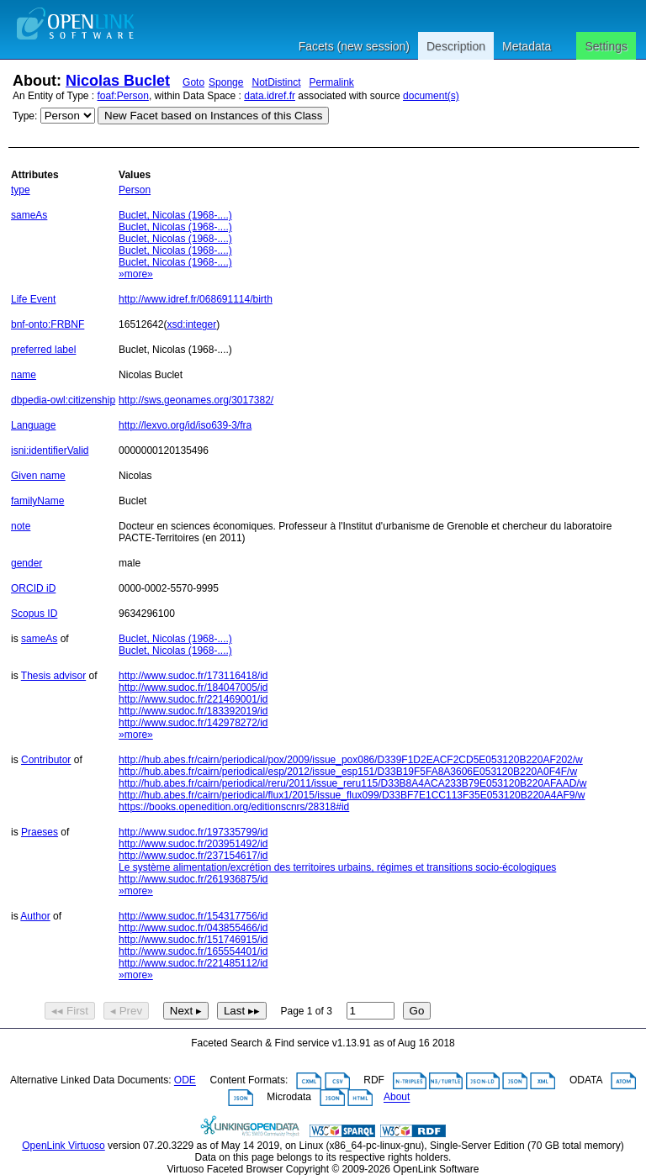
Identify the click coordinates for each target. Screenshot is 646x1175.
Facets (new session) (354, 46)
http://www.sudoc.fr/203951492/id (193, 844)
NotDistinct (276, 82)
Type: (25, 116)
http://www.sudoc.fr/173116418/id (193, 676)
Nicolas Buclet (118, 80)
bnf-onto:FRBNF (47, 324)
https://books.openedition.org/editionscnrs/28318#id (234, 807)
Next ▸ (186, 1010)
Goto (193, 82)
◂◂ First (69, 1010)
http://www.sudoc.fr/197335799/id (193, 832)
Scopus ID (34, 613)
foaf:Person (123, 96)
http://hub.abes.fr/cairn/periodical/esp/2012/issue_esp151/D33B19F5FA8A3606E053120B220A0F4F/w (348, 771)
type (20, 190)
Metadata (526, 46)
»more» (136, 274)
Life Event (33, 299)
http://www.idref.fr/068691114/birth (196, 299)
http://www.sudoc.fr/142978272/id (193, 723)
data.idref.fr (269, 96)
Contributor (46, 760)
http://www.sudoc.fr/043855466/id (193, 928)
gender (26, 563)
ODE (185, 1081)
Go (417, 1010)
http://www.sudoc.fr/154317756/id (193, 916)
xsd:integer (191, 324)
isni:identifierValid (50, 450)
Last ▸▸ (242, 1010)
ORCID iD (33, 588)
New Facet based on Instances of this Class (213, 115)
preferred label (43, 350)
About (397, 1098)
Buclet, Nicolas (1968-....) (175, 215)
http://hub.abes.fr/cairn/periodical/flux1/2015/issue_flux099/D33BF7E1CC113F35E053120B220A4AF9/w (352, 795)
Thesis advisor (53, 676)
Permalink (332, 82)
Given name (38, 476)
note (20, 526)
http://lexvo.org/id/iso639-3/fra (185, 425)
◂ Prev (126, 1010)
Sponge (226, 82)
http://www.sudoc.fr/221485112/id (193, 963)
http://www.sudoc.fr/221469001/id (193, 699)
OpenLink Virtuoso (63, 1145)
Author (35, 916)
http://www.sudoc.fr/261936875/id (193, 879)
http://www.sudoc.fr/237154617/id (193, 855)
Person (135, 190)
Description (455, 46)
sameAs (29, 215)
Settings (606, 46)
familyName (37, 501)
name (23, 375)
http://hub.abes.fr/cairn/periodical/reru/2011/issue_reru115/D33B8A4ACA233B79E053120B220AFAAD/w (352, 783)
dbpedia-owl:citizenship (63, 400)
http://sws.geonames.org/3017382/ (196, 400)
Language (33, 425)
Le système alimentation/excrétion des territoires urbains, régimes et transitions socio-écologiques (337, 867)
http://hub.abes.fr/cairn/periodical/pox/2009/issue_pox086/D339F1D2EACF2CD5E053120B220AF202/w (351, 760)
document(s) (431, 96)
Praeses (39, 832)
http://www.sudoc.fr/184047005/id (193, 687)
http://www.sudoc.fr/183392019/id (193, 711)
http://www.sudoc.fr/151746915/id (193, 940)
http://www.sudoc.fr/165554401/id (193, 951)
